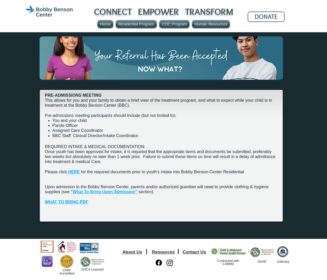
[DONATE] (266, 17)
